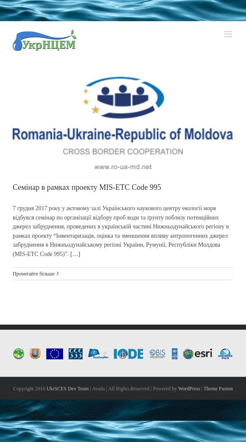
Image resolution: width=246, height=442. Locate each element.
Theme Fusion (218, 389)
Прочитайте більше (34, 274)
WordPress (189, 389)
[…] (75, 254)
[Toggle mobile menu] (228, 34)
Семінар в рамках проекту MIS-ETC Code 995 (87, 187)
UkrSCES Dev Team (68, 389)
